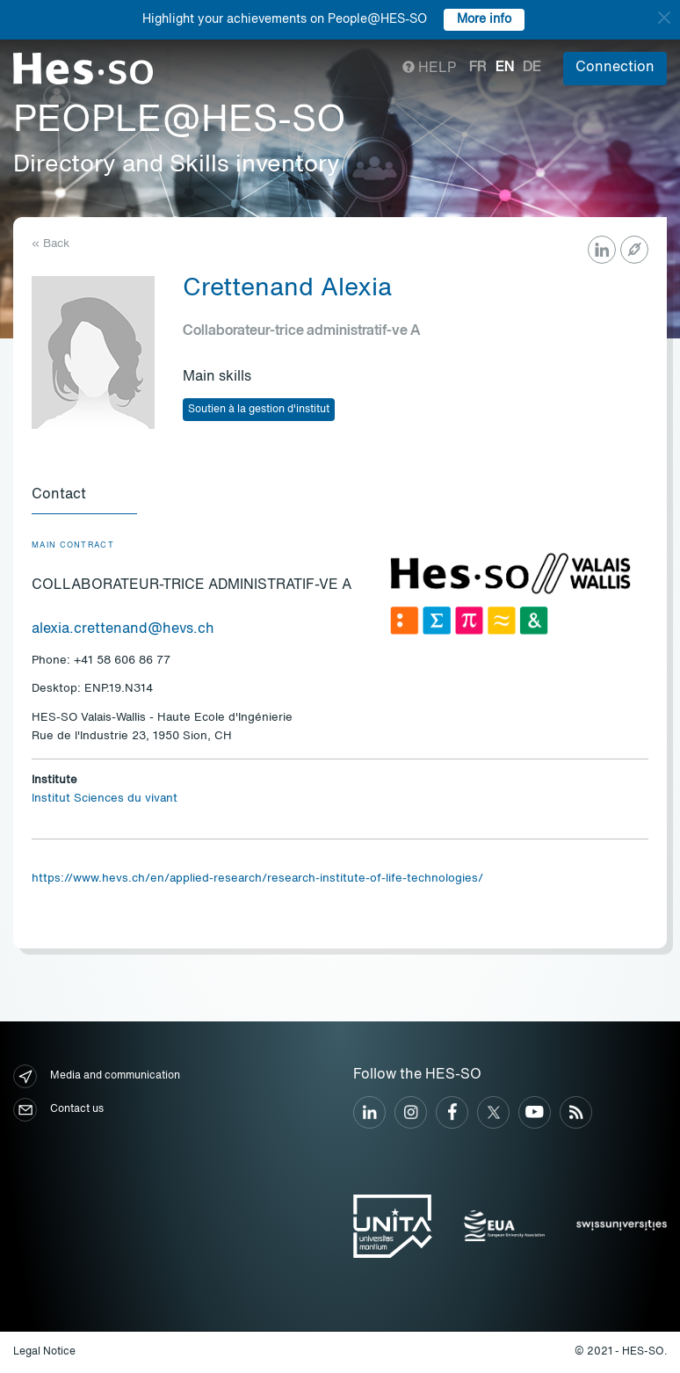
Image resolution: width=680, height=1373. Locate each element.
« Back (50, 244)
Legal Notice (44, 1352)
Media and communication (96, 1076)
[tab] (84, 496)
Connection (615, 68)
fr (478, 68)
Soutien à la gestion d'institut (258, 409)
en (505, 68)
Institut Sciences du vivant (104, 798)
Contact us (58, 1110)
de (532, 68)
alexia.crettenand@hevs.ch (123, 629)
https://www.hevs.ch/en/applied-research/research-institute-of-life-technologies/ (257, 878)
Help (429, 69)
